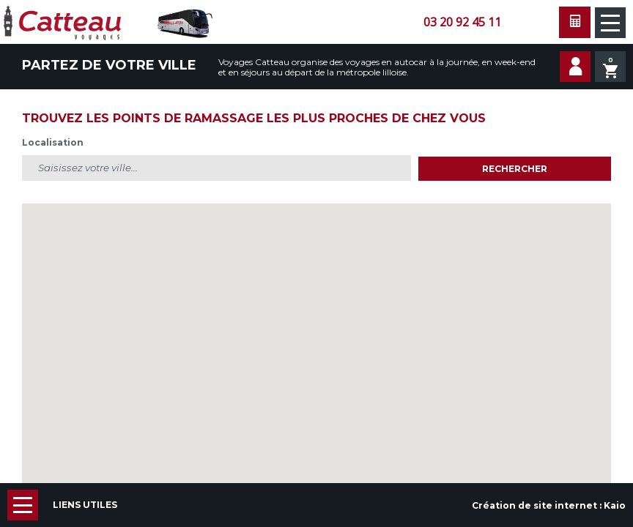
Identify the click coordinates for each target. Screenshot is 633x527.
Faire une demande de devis (575, 22)
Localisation (53, 142)
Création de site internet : (549, 505)
